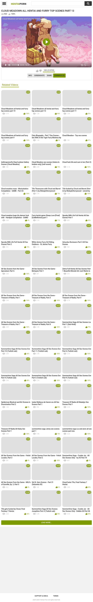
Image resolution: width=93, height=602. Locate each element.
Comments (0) (59, 75)
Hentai (18, 3)
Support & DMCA (41, 596)
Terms (55, 596)
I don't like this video (40, 71)
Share (49, 75)
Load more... (46, 522)
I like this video (37, 71)
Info (30, 75)
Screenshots (39, 75)
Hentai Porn (44, 600)
